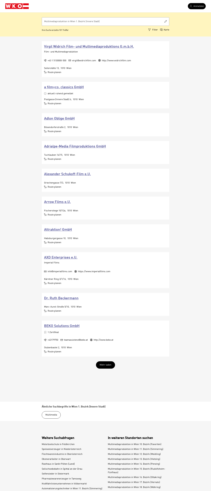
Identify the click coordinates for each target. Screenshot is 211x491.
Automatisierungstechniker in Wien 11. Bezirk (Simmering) (72, 488)
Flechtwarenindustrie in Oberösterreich (62, 454)
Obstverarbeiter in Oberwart (56, 459)
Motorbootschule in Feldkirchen (58, 444)
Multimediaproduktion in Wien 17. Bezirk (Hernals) (134, 482)
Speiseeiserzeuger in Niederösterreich (61, 449)
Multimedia (51, 415)
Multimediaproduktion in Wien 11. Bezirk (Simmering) (135, 449)
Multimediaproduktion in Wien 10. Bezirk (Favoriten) (134, 444)
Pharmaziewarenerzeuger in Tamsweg (61, 479)
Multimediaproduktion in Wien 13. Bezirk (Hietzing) (134, 459)
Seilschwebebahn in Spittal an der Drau (62, 469)
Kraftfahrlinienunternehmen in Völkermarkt (64, 484)
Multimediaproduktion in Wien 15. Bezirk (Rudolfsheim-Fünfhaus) (136, 471)
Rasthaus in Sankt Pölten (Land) (58, 464)
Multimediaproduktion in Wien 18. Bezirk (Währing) (134, 487)
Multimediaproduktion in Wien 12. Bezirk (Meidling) (134, 454)
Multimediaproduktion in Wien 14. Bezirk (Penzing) (134, 464)
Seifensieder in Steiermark (55, 474)
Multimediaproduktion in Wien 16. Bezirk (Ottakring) (134, 477)
